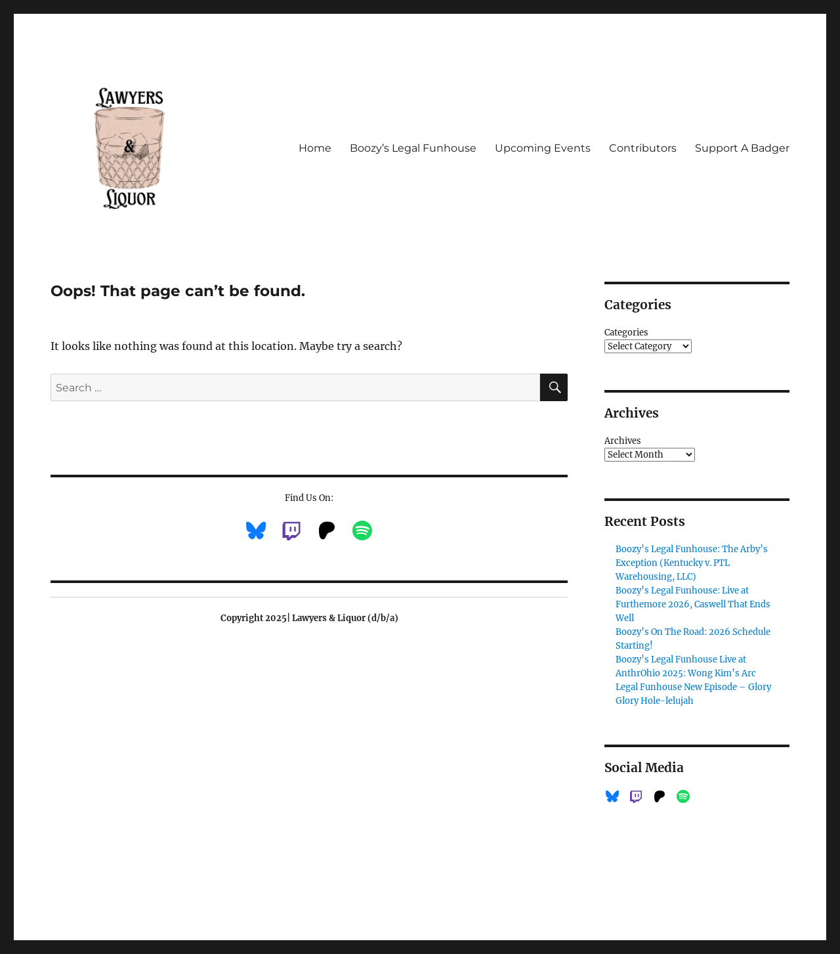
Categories (626, 332)
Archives (622, 440)
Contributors (643, 148)
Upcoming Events (543, 148)
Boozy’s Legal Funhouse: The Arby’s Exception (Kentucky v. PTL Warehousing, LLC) (692, 563)
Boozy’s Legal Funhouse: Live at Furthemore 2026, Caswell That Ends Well (693, 604)
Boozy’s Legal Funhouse (413, 148)
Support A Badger (742, 148)
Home (315, 148)
